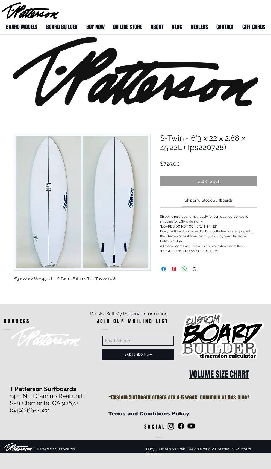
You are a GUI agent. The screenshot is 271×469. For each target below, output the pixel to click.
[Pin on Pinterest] (174, 269)
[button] (259, 10)
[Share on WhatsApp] (184, 269)
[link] (209, 200)
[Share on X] (195, 269)
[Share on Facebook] (163, 269)
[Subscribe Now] (138, 354)
